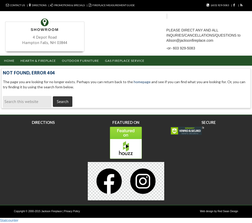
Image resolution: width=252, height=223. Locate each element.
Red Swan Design (228, 211)
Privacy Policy (72, 211)
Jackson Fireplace (51, 211)
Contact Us (17, 5)
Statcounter (9, 220)
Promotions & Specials (69, 5)
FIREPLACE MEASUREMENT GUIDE (113, 5)
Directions (39, 5)
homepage (142, 82)
